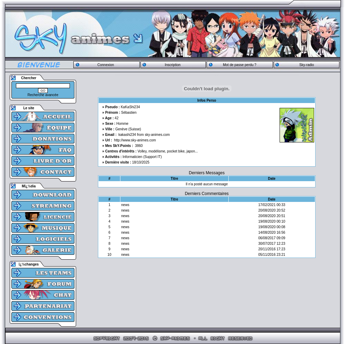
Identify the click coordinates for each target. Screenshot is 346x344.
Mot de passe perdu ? (239, 65)
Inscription (173, 65)
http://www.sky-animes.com (135, 140)
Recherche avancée (43, 95)
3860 (139, 146)
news (125, 205)
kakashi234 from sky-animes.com (144, 135)
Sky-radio (306, 65)
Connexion (105, 65)
